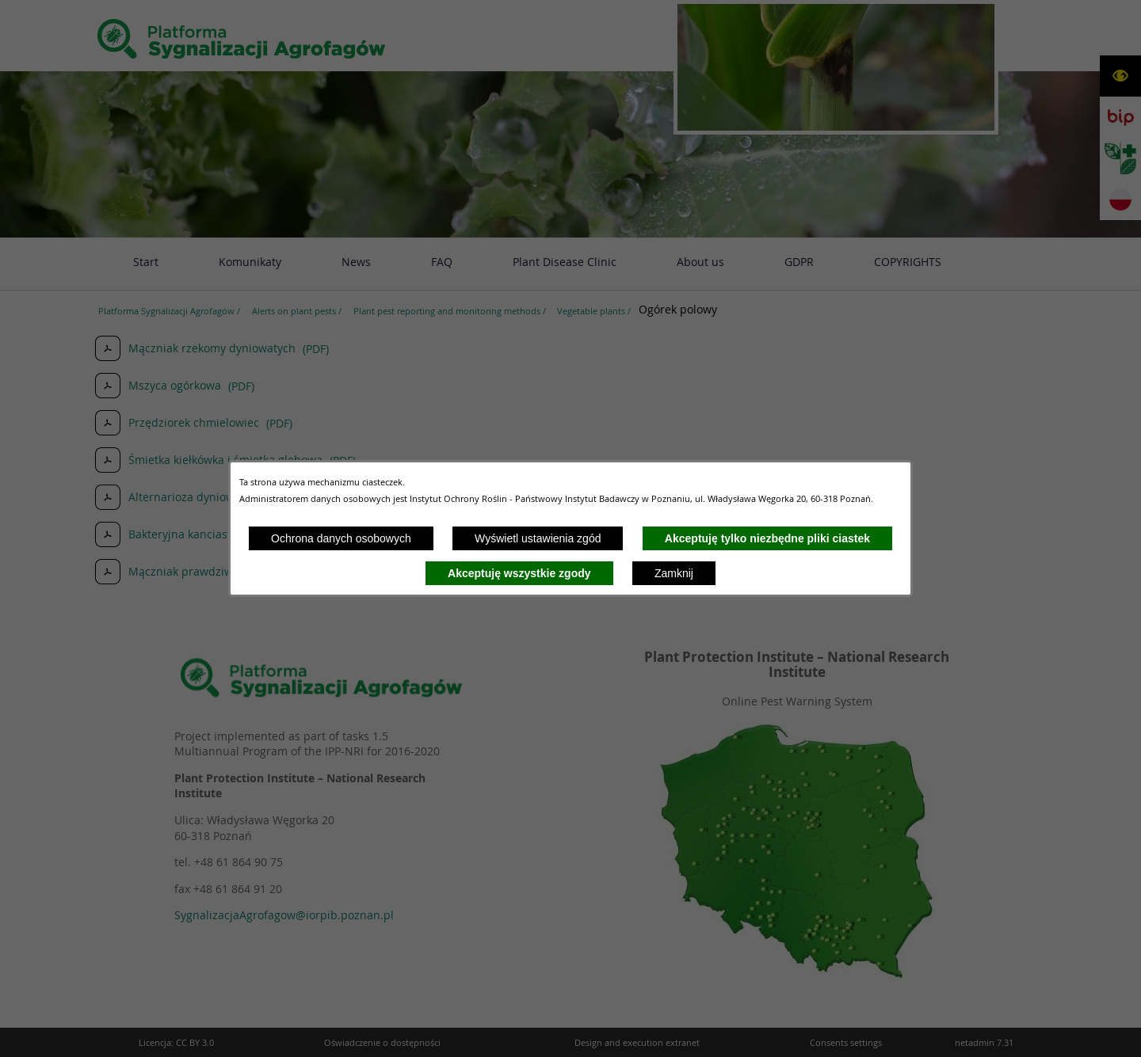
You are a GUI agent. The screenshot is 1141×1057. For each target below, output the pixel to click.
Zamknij (673, 573)
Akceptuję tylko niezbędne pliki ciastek (767, 538)
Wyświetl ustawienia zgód (538, 538)
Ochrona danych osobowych (341, 538)
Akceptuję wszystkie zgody (519, 573)
